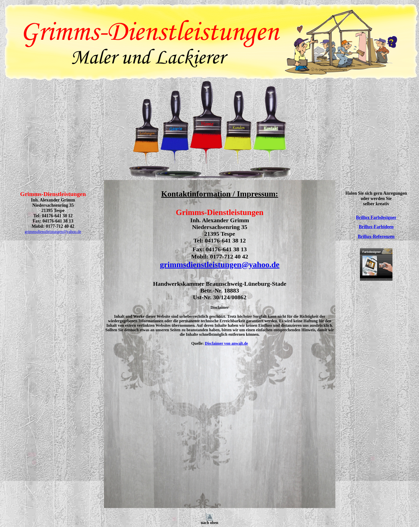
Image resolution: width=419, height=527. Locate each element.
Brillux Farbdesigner (376, 217)
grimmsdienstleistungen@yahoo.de (53, 232)
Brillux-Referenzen (376, 236)
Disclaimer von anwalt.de (226, 343)
